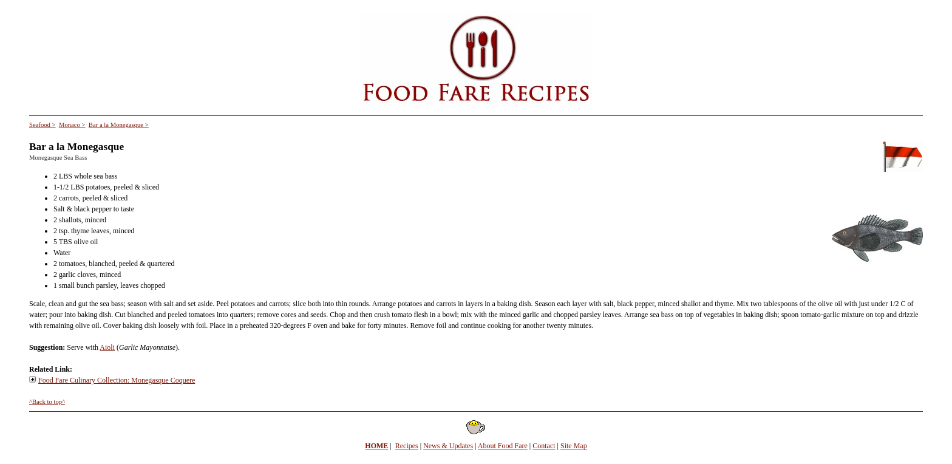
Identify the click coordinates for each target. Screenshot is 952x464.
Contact (543, 446)
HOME (376, 446)
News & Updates (448, 446)
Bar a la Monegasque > (119, 124)
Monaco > (72, 124)
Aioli (107, 347)
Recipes (406, 446)
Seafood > (42, 124)
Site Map (573, 446)
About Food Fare (503, 446)
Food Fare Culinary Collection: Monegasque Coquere (116, 380)
